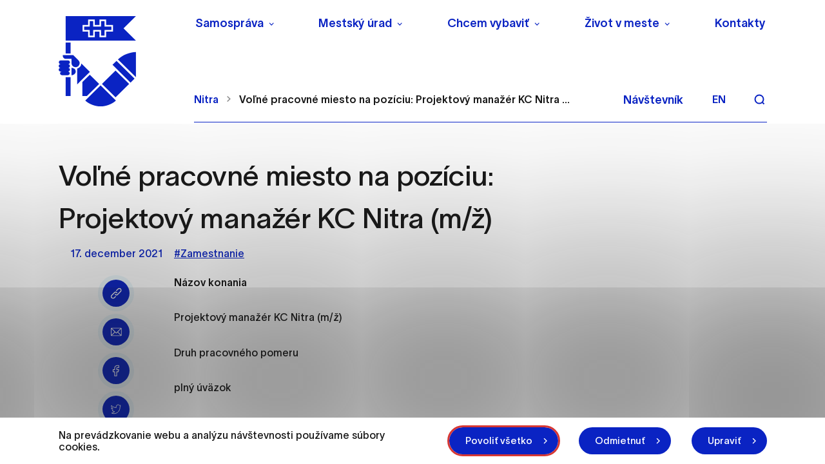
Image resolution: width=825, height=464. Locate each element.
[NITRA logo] (118, 61)
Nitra (206, 99)
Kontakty (740, 23)
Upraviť (724, 440)
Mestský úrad (355, 23)
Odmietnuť (620, 440)
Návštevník (653, 99)
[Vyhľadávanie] (759, 99)
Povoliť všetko (498, 440)
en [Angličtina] (719, 99)
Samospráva (229, 23)
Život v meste (622, 23)
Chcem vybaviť (488, 23)
